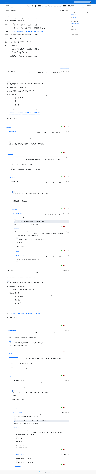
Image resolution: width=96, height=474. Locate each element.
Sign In (64, 2)
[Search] (90, 2)
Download (74, 17)
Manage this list (56, 2)
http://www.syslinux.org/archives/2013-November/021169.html (28, 31)
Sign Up (70, 2)
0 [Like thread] (62, 66)
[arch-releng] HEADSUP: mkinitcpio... (13, 7)
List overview (73, 14)
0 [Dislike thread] (64, 66)
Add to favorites (75, 23)
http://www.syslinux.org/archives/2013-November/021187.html (25, 112)
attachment (8, 127)
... (8, 81)
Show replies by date (64, 68)
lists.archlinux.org (9, 2)
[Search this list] (81, 2)
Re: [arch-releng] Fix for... (85, 7)
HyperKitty (48, 472)
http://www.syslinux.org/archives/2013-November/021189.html (25, 114)
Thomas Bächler (12, 131)
